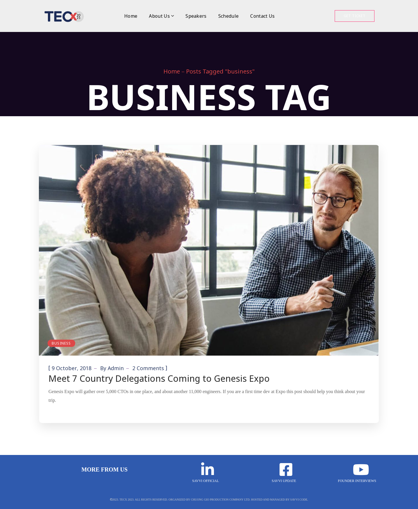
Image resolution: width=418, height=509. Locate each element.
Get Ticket (354, 15)
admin (116, 368)
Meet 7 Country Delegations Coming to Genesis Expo (159, 378)
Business (61, 343)
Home (171, 71)
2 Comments (148, 368)
